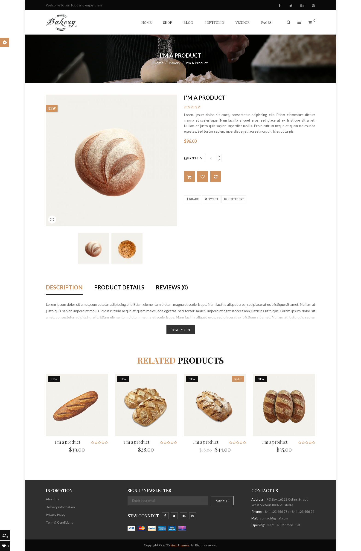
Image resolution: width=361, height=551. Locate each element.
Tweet (213, 199)
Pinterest (236, 199)
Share (194, 199)
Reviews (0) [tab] (172, 288)
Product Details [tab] (119, 288)
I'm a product (67, 442)
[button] (289, 22)
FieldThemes (180, 545)
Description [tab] (64, 288)
